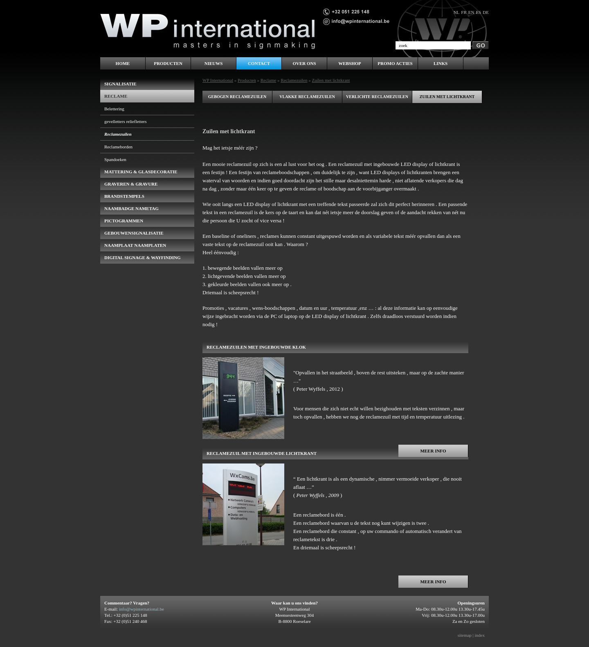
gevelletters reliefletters (125, 121)
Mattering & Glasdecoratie (141, 171)
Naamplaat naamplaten (135, 245)
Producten (247, 80)
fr (463, 12)
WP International (217, 80)
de (486, 12)
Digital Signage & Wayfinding (142, 257)
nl (457, 12)
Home (123, 63)
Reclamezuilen (294, 80)
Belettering (114, 108)
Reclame (268, 80)
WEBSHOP (349, 63)
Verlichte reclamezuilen (377, 96)
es (478, 12)
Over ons (304, 63)
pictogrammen (123, 220)
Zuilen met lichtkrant (447, 96)
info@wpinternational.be (141, 609)
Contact (259, 63)
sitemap (465, 635)
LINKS (440, 63)
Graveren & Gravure (130, 183)
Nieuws (214, 63)
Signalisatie (120, 83)
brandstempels (124, 196)
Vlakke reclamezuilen (307, 96)
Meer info (433, 450)
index (480, 635)
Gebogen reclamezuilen (237, 96)
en (471, 12)
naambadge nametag (131, 208)
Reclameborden (118, 146)
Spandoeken (115, 159)
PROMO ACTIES (395, 63)
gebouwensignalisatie (134, 233)
